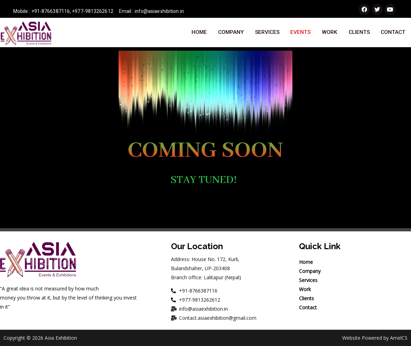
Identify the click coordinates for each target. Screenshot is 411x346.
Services (267, 33)
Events (300, 33)
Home (199, 33)
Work (329, 33)
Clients (359, 33)
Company (230, 33)
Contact (393, 33)
